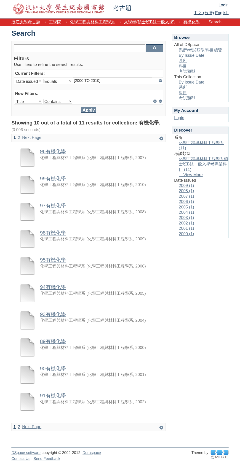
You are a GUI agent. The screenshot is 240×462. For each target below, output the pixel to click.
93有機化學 (53, 314)
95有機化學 (53, 260)
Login (224, 5)
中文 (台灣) (204, 13)
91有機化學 (53, 395)
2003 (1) (186, 217)
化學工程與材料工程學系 (92, 22)
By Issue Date (191, 55)
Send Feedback (46, 459)
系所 (183, 60)
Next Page (31, 137)
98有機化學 (53, 233)
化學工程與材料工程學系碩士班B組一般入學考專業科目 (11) (203, 164)
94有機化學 (53, 287)
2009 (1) (186, 185)
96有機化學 (53, 151)
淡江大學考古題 (25, 22)
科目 (183, 66)
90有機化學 (53, 368)
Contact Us (20, 459)
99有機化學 (53, 178)
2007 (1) (186, 196)
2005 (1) (186, 207)
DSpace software (25, 453)
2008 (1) (186, 191)
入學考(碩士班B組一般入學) (149, 22)
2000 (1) (186, 234)
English (222, 13)
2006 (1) (186, 201)
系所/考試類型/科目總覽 (200, 50)
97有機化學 (53, 205)
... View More (191, 175)
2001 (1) (186, 228)
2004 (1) (186, 212)
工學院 (55, 22)
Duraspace (92, 453)
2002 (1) (186, 223)
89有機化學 (53, 341)
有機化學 (191, 22)
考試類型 (187, 71)
